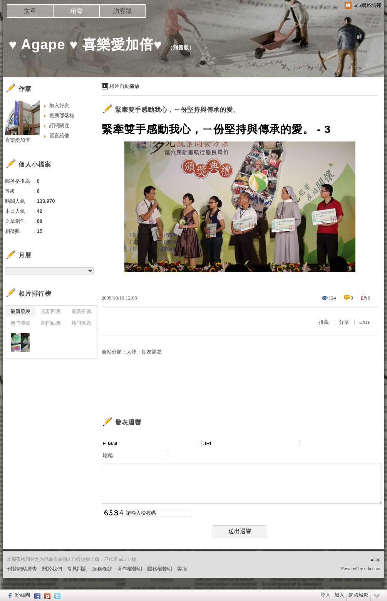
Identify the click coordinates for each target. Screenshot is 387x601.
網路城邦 (358, 595)
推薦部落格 (61, 115)
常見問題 (77, 569)
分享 (344, 322)
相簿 (76, 11)
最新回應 (51, 311)
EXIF (364, 322)
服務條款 (102, 569)
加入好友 (59, 105)
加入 (339, 595)
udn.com (372, 568)
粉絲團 (22, 595)
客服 (182, 569)
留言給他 (59, 135)
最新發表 (20, 311)
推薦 (324, 322)
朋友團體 (152, 352)
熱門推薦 (81, 323)
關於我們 (52, 569)
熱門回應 (51, 323)
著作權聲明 (129, 569)
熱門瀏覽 (20, 323)
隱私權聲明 (159, 569)
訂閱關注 (59, 125)
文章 (30, 11)
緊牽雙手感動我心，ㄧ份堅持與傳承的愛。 (177, 109)
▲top (375, 559)
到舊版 (181, 48)
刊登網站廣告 (22, 569)
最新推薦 (81, 311)
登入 (325, 595)
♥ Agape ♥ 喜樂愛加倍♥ (86, 44)
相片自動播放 (124, 86)
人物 (132, 352)
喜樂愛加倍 (17, 140)
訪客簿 (122, 11)
